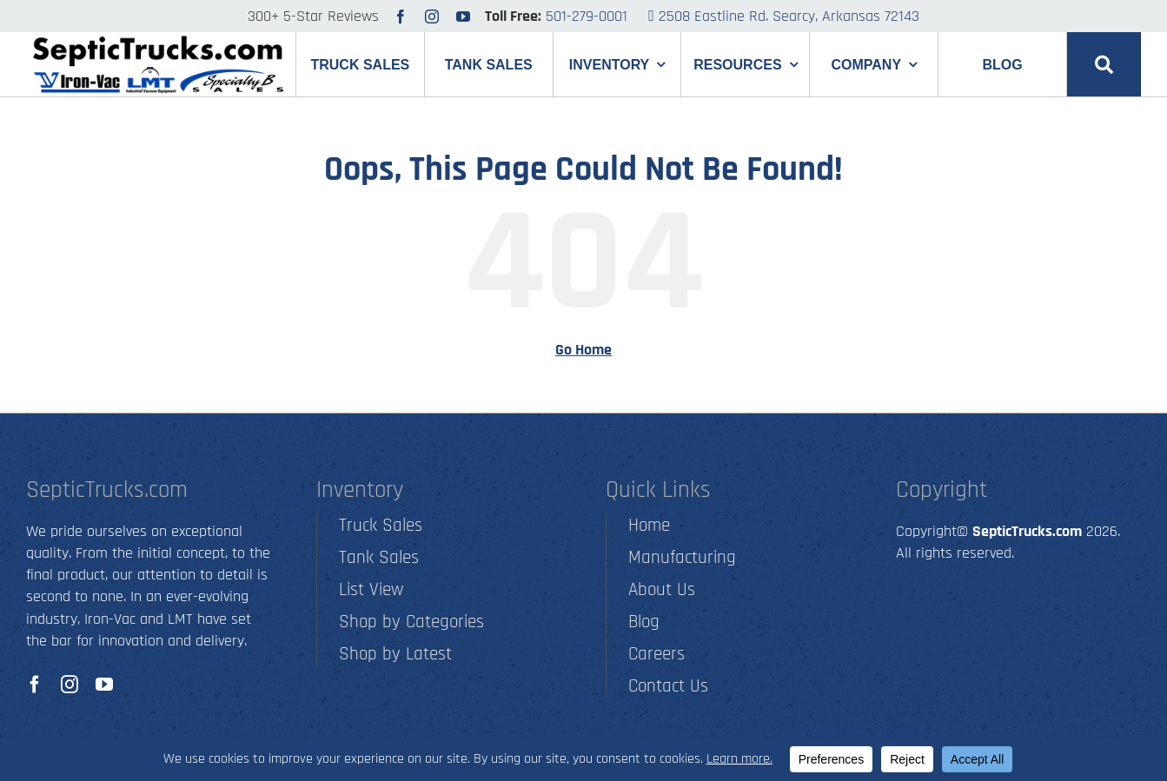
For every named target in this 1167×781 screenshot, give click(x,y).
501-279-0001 (586, 16)
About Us (661, 589)
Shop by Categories (411, 621)
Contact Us (668, 686)
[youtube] (463, 16)
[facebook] (401, 16)
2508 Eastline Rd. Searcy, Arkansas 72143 (783, 16)
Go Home (583, 350)
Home (649, 525)
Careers (656, 653)
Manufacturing (682, 557)
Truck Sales (380, 525)
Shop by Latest (395, 653)
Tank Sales (379, 557)
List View (371, 589)
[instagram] (432, 16)
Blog (644, 621)
